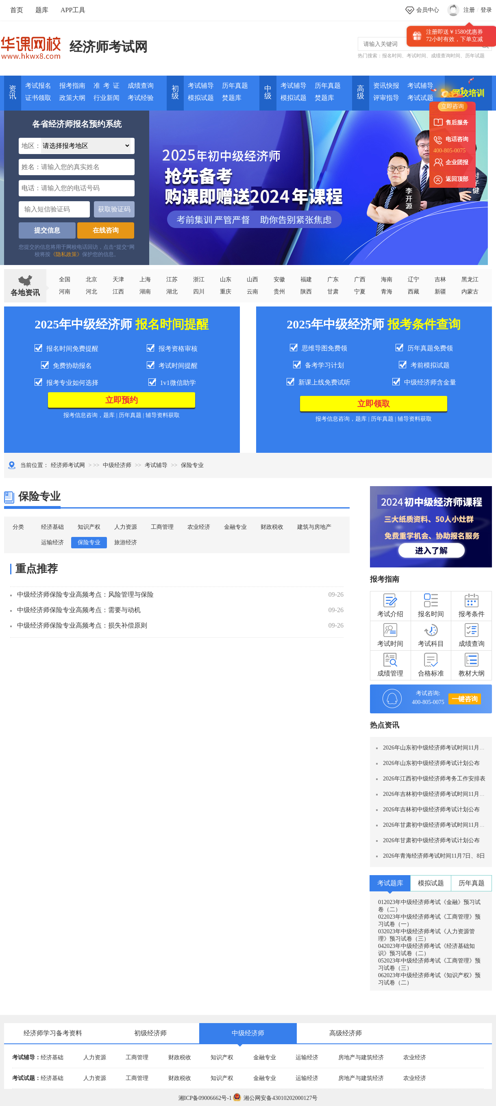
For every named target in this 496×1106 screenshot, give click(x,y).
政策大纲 (72, 97)
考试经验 (141, 97)
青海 (386, 292)
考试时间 (416, 56)
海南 (386, 279)
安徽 (279, 279)
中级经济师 (117, 465)
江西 (118, 292)
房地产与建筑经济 (361, 1057)
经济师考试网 (109, 46)
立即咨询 (452, 106)
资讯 (12, 92)
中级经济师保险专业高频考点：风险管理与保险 (85, 594)
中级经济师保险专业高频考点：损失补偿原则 (82, 625)
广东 (333, 279)
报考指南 (72, 85)
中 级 (268, 92)
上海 (145, 279)
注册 (469, 10)
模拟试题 (201, 97)
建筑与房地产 (314, 527)
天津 (118, 279)
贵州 (279, 292)
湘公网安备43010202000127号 (275, 1098)
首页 (16, 10)
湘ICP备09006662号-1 (205, 1098)
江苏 (172, 279)
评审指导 (386, 97)
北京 (91, 279)
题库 (41, 10)
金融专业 (235, 527)
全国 (64, 279)
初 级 (175, 92)
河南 (64, 292)
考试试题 (420, 97)
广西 (359, 279)
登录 (486, 10)
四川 (198, 292)
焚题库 (231, 97)
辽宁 (413, 279)
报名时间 (392, 56)
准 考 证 (107, 85)
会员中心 (427, 10)
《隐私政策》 (66, 254)
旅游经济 (125, 542)
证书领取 (38, 97)
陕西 (306, 292)
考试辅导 (201, 85)
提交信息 (47, 230)
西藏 (413, 292)
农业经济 (198, 527)
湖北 (172, 292)
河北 (91, 292)
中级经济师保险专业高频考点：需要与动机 (79, 609)
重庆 (225, 292)
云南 (252, 292)
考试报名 (38, 85)
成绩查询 (141, 85)
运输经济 (52, 542)
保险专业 (89, 542)
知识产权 (89, 527)
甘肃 (333, 292)
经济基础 (52, 527)
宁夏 (359, 292)
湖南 (145, 292)
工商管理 (162, 527)
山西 (252, 279)
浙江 (198, 279)
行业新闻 (107, 97)
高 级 (360, 92)
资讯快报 (386, 85)
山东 (225, 279)
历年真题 (235, 85)
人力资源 (125, 527)
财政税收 (272, 527)
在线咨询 (106, 230)
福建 (306, 279)
